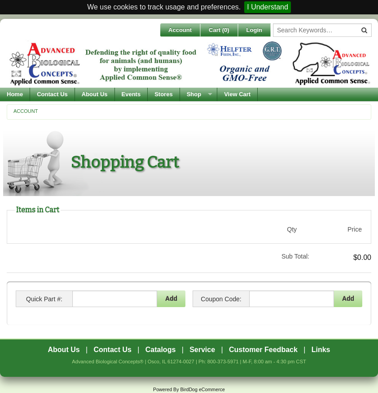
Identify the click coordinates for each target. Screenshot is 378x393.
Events (131, 94)
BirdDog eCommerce (202, 389)
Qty (292, 229)
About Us (95, 94)
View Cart (237, 94)
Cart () (219, 30)
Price (354, 229)
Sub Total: (295, 256)
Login (254, 30)
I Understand (267, 7)
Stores (163, 94)
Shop (194, 94)
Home (15, 94)
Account (180, 30)
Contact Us (52, 94)
